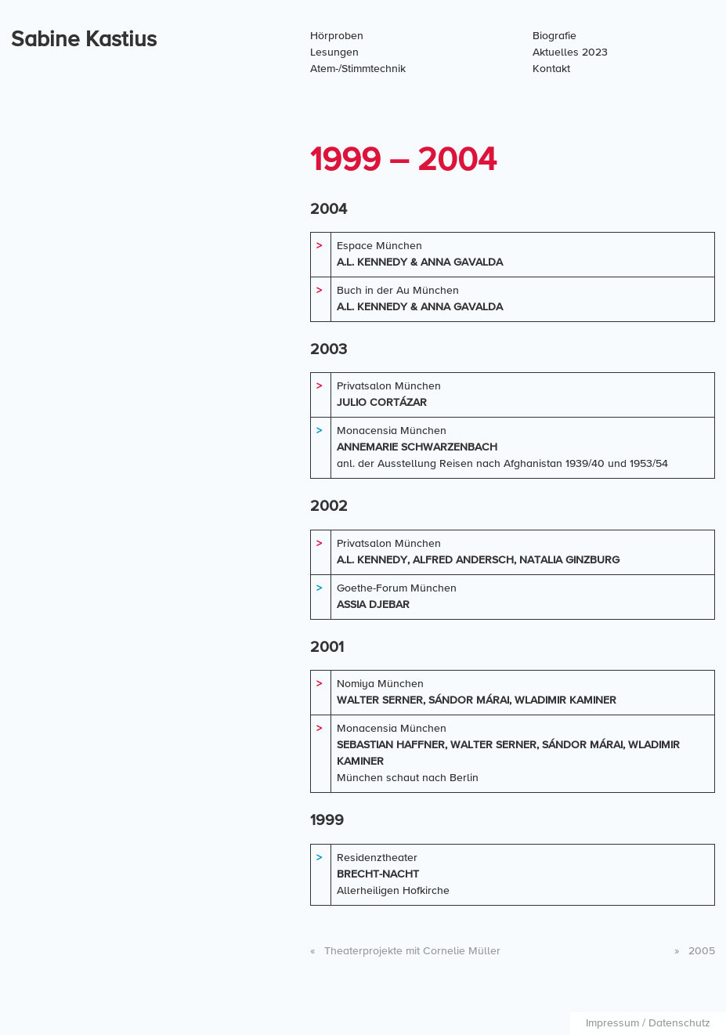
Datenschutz (679, 1023)
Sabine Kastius (84, 40)
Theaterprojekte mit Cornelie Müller (405, 951)
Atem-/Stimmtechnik (358, 68)
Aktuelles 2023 (570, 52)
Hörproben (336, 36)
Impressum (612, 1023)
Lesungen (334, 52)
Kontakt (551, 68)
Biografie (554, 36)
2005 (694, 951)
